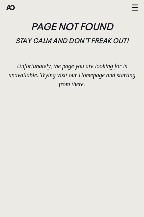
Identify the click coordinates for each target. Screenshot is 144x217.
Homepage (92, 75)
